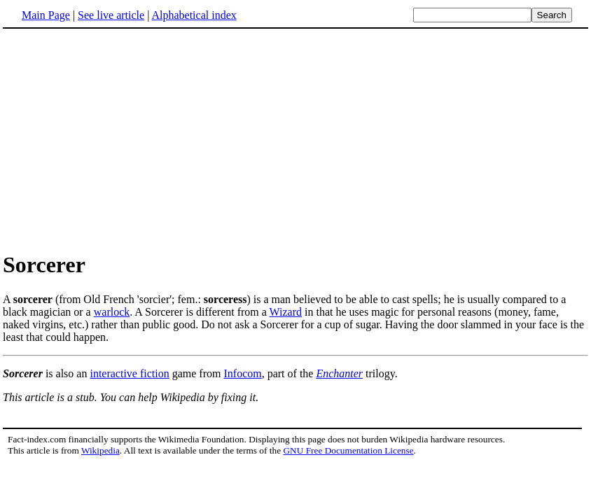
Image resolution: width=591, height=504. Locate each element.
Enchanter (339, 373)
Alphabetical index (193, 15)
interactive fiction (129, 373)
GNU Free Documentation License (348, 450)
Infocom (242, 373)
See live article (111, 15)
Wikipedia (100, 450)
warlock (112, 312)
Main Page (46, 15)
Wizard (286, 312)
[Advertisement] (295, 139)
